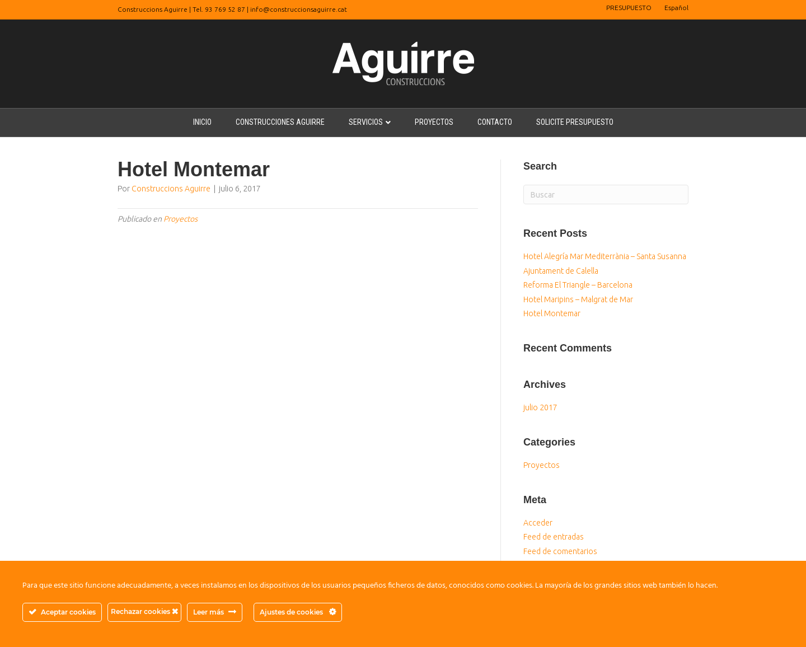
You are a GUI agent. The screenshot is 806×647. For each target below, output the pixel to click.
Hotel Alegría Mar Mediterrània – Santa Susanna (604, 256)
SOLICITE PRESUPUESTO (574, 122)
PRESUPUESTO (629, 7)
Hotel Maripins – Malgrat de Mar (578, 299)
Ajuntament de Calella (560, 270)
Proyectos (180, 218)
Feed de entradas (553, 536)
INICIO (202, 122)
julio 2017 (540, 407)
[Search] (605, 194)
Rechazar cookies (144, 611)
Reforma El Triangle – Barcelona (577, 284)
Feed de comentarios (560, 551)
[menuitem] (676, 8)
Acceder (537, 522)
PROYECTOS (434, 122)
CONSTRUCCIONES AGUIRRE (280, 122)
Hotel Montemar (551, 313)
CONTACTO (494, 122)
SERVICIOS (366, 122)
